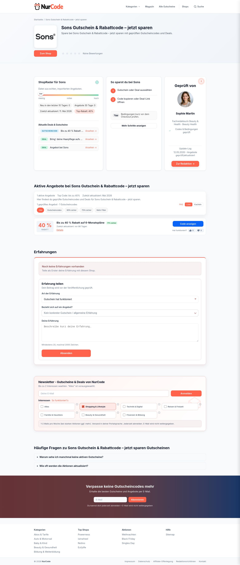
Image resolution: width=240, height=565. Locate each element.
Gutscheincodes (54, 210)
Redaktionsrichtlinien (186, 561)
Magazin (149, 6)
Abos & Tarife (41, 534)
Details (60, 230)
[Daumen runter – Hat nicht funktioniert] (200, 230)
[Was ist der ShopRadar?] (97, 82)
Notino (81, 543)
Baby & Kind (40, 543)
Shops (185, 6)
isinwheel (83, 538)
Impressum (130, 561)
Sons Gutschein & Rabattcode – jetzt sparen (66, 19)
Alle (40, 210)
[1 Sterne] (63, 53)
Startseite (38, 19)
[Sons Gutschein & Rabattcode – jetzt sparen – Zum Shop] (45, 36)
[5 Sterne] (79, 53)
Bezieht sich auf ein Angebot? (57, 307)
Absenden (66, 353)
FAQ (181, 204)
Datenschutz (144, 561)
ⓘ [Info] (77, 404)
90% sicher (71, 210)
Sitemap (170, 534)
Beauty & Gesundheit (45, 547)
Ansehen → (91, 131)
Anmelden (186, 393)
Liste (189, 204)
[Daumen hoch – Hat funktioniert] (192, 230)
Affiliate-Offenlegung (163, 561)
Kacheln (197, 204)
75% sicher (86, 210)
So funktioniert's (60, 400)
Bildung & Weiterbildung (47, 551)
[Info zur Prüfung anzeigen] (201, 81)
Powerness (84, 534)
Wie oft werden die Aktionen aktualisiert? (63, 465)
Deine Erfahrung (50, 320)
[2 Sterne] (67, 53)
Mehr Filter (101, 210)
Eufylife (82, 547)
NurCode (46, 561)
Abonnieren (137, 499)
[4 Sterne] (75, 53)
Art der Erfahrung (51, 293)
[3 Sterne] (71, 53)
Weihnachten (129, 534)
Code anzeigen (188, 223)
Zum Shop (45, 53)
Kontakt (202, 561)
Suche (199, 6)
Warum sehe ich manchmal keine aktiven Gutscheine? (71, 457)
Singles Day (128, 543)
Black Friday (128, 538)
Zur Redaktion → (185, 163)
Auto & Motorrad (43, 538)
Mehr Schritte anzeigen (134, 125)
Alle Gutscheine (167, 6)
